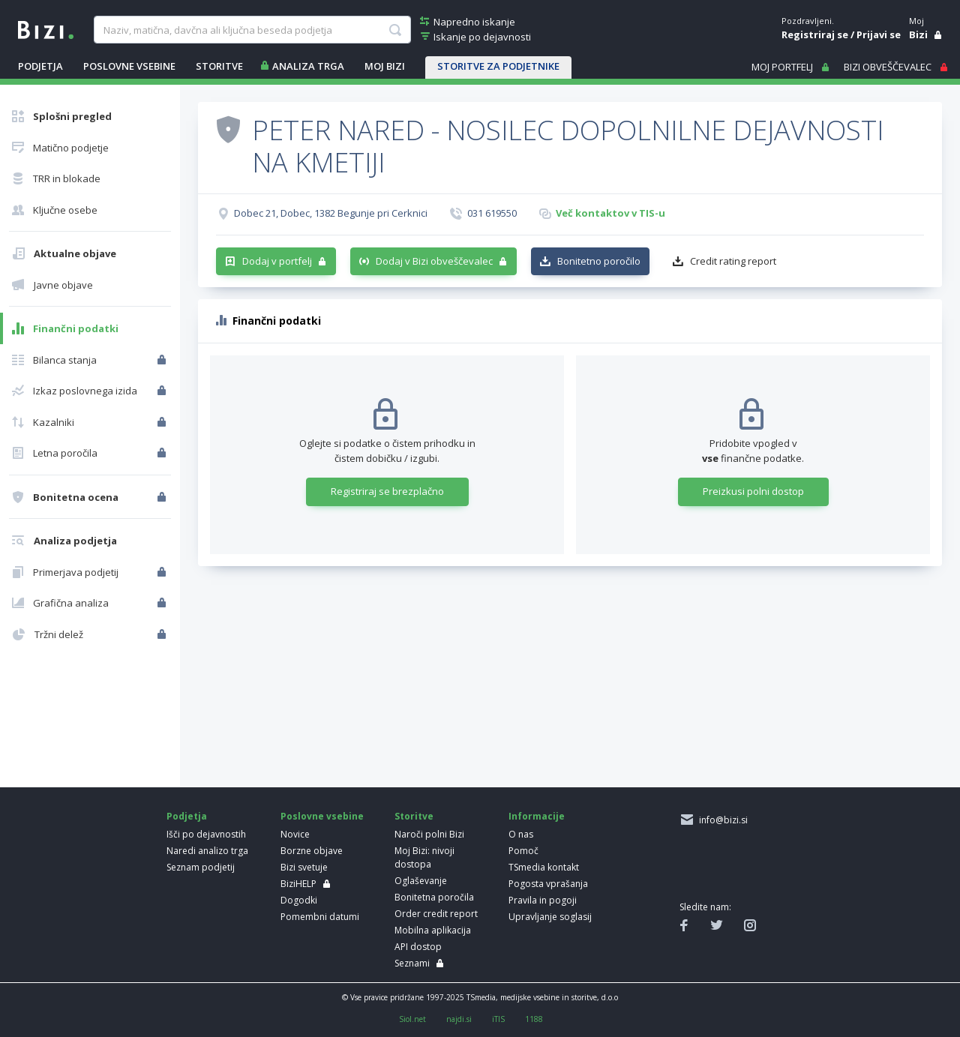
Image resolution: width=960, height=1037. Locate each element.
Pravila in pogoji (542, 900)
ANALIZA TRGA (308, 66)
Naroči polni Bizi (429, 834)
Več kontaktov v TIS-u (610, 213)
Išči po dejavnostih (206, 834)
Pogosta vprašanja (548, 883)
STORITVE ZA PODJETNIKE (498, 66)
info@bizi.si (721, 820)
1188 (534, 1019)
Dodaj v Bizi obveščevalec (434, 261)
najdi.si (459, 1019)
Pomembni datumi (319, 916)
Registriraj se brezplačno (387, 491)
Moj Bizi (384, 66)
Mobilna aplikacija (432, 930)
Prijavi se (878, 34)
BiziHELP (298, 883)
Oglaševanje (420, 880)
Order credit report (436, 913)
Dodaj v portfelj (277, 261)
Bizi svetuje (304, 867)
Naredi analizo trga (207, 850)
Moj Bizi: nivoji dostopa (424, 857)
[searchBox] (252, 30)
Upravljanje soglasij (550, 916)
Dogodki (298, 900)
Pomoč (523, 850)
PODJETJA (40, 66)
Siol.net (412, 1019)
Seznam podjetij (200, 867)
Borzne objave (311, 850)
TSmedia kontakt (543, 867)
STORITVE (219, 66)
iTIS (498, 1019)
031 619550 (492, 213)
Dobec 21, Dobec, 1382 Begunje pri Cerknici (331, 213)
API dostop (418, 946)
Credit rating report (733, 261)
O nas (520, 834)
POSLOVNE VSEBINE (129, 66)
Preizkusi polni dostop (753, 491)
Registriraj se (815, 34)
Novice (295, 834)
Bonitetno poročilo (598, 261)
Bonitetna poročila (434, 897)
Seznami (412, 963)
